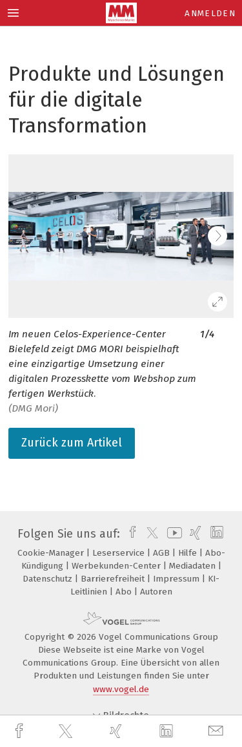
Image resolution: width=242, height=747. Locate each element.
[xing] (117, 731)
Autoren (156, 591)
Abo (125, 591)
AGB (162, 552)
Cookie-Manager (51, 552)
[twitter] (67, 731)
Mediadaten (193, 565)
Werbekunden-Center (117, 565)
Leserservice (119, 552)
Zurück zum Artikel (71, 443)
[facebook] (20, 731)
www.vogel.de (121, 689)
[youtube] (172, 534)
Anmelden (210, 13)
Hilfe (188, 552)
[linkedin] (167, 731)
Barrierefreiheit (114, 578)
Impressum (177, 578)
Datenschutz (49, 578)
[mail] (217, 731)
